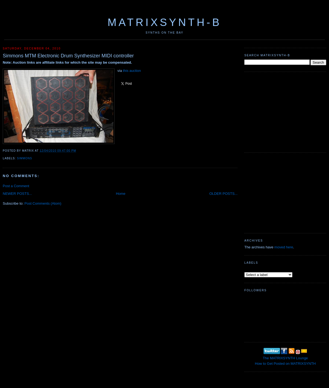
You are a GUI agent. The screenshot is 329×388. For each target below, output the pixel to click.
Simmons (24, 158)
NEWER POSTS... (17, 194)
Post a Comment (16, 186)
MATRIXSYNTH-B (164, 22)
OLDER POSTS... (223, 194)
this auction (132, 71)
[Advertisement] (285, 111)
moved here (283, 247)
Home (120, 194)
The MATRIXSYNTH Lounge (285, 358)
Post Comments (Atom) (43, 203)
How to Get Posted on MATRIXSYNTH (285, 363)
